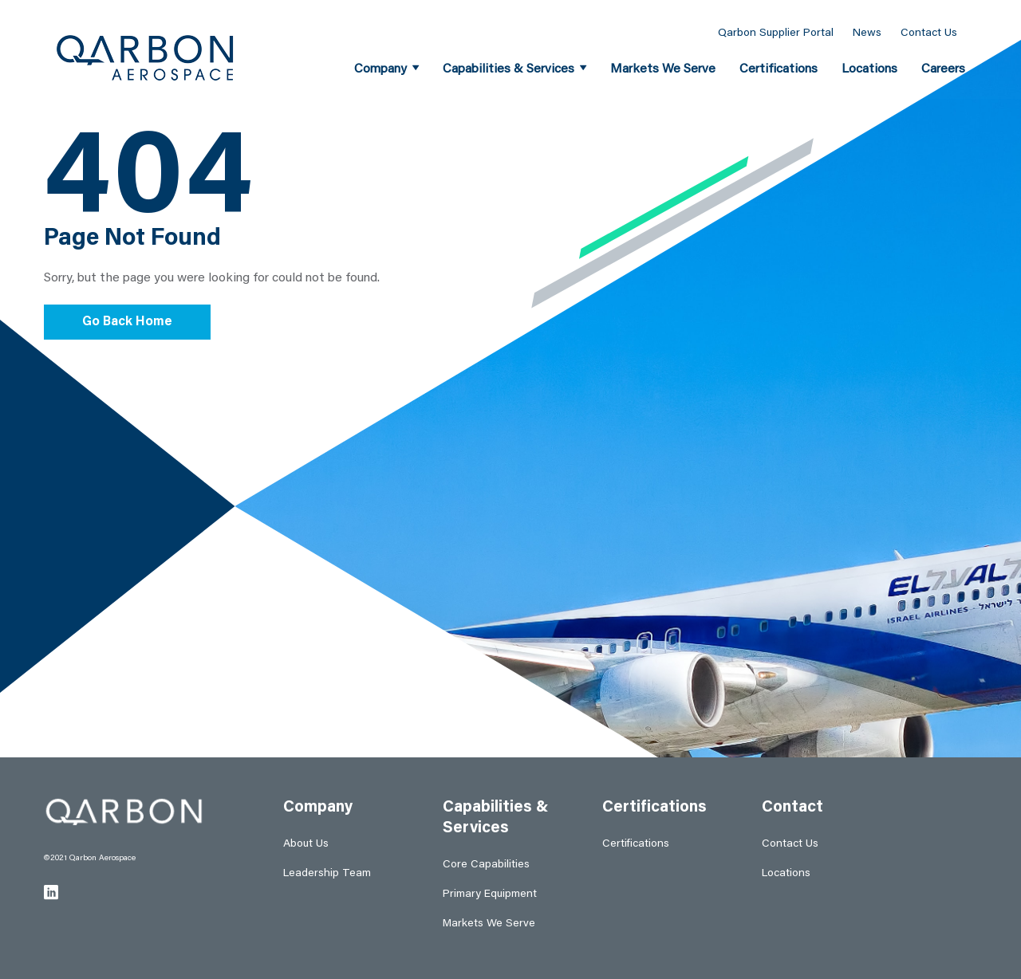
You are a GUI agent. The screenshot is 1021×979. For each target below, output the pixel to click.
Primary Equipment (490, 894)
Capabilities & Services (508, 69)
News (867, 33)
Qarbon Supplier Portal (776, 33)
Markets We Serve (662, 69)
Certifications (778, 69)
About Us (306, 844)
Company (380, 69)
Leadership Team (327, 873)
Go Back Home (127, 322)
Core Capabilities (486, 865)
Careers (943, 69)
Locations (869, 69)
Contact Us (929, 33)
